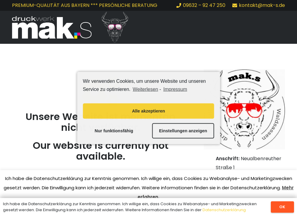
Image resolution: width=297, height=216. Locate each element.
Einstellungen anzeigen (183, 130)
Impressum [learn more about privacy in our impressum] (175, 89)
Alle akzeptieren (148, 111)
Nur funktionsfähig (114, 130)
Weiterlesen (145, 89)
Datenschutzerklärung (224, 210)
